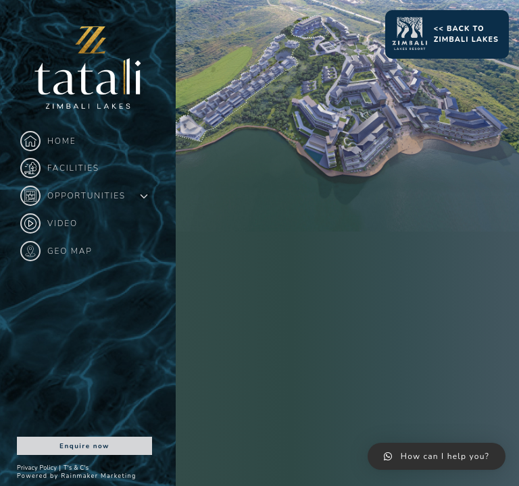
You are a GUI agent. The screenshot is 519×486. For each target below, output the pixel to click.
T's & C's (76, 468)
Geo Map (56, 251)
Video (49, 223)
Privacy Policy (37, 468)
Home (48, 141)
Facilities (59, 168)
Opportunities (73, 196)
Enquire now (84, 445)
